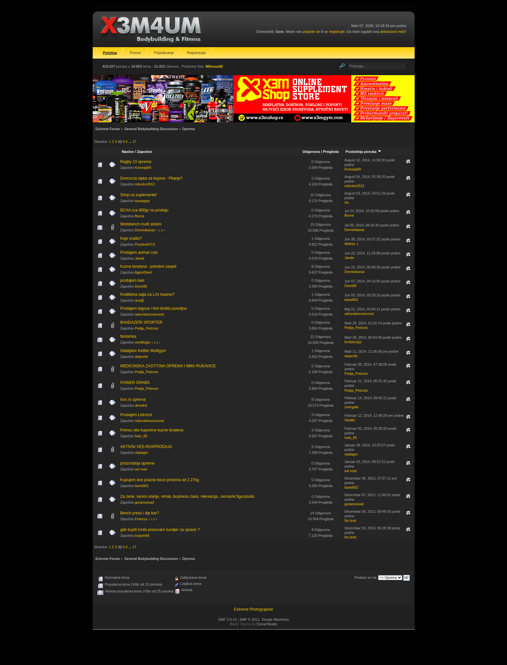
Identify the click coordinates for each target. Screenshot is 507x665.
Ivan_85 (141, 436)
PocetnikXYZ (145, 244)
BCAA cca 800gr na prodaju (144, 210)
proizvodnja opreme (137, 463)
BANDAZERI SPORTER (141, 322)
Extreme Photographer (253, 609)
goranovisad (144, 502)
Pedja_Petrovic (147, 328)
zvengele (351, 407)
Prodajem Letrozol (136, 415)
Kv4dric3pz (353, 342)
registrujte (337, 32)
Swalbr (349, 420)
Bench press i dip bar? (139, 513)
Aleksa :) (351, 244)
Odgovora (311, 152)
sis (346, 202)
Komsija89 (143, 168)
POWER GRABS (135, 382)
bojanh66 (142, 535)
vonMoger (143, 342)
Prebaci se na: (365, 577)
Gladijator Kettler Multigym (143, 350)
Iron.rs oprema (133, 399)
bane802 (351, 300)
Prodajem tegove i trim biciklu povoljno (153, 308)
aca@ (139, 300)
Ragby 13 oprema (135, 161)
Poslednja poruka (363, 152)
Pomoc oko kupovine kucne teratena (151, 430)
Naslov (128, 152)
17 (134, 141)
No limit (350, 520)
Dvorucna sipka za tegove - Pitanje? (151, 178)
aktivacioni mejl (392, 32)
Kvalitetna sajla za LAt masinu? (147, 294)
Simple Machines (275, 619)
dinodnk (141, 405)
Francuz (141, 519)
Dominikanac (145, 230)
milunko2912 (145, 184)
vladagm (141, 453)
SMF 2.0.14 (227, 619)
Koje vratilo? (131, 238)
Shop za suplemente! (138, 195)
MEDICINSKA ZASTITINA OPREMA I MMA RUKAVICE (168, 366)
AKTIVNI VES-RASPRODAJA (146, 446)
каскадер (142, 201)
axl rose (141, 469)
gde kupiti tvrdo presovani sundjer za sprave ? (160, 529)
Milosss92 (214, 66)
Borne (139, 216)
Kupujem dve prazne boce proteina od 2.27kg (159, 480)
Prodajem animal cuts (139, 252)
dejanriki (141, 357)
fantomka (128, 336)
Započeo (144, 152)
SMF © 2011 (250, 619)
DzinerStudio (267, 624)
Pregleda (331, 152)
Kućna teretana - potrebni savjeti (148, 266)
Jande (139, 258)
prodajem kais (132, 280)
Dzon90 (141, 286)
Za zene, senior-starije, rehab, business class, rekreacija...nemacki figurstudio (187, 496)
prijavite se (311, 32)
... (130, 141)
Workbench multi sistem (141, 224)
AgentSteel (143, 272)
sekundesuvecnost (149, 314)
